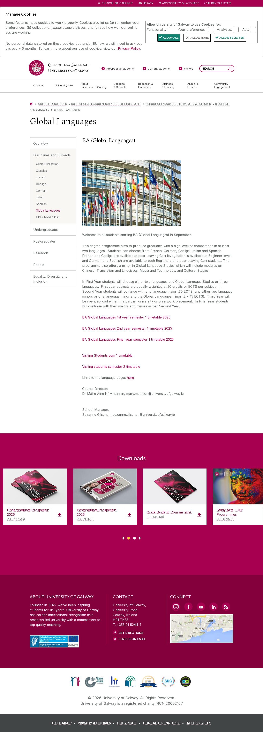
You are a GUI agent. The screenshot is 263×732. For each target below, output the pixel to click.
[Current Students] (156, 69)
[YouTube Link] (201, 607)
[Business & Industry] (171, 85)
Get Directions (131, 633)
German (41, 190)
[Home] (31, 103)
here (130, 378)
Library (148, 3)
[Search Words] (216, 68)
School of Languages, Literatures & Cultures (178, 103)
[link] (75, 681)
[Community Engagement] (222, 85)
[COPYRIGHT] (129, 723)
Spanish (41, 204)
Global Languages (48, 210)
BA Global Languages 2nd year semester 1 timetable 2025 (127, 328)
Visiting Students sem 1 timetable (107, 355)
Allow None (199, 37)
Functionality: (157, 29)
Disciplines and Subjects (52, 155)
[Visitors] (186, 69)
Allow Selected (231, 37)
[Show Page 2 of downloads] (134, 537)
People (38, 265)
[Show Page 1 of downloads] (128, 537)
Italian (40, 197)
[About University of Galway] (93, 85)
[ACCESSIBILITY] (199, 723)
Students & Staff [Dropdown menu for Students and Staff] (218, 3)
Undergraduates (46, 230)
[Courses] (41, 85)
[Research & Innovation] (146, 85)
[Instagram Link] (176, 607)
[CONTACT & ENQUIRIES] (164, 723)
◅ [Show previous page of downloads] (123, 538)
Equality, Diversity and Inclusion (50, 278)
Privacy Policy (129, 48)
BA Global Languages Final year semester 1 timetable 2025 (128, 339)
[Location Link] (201, 641)
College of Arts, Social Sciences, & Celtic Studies (106, 103)
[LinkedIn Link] (213, 607)
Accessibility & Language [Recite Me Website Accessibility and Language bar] (179, 3)
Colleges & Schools (52, 103)
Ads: (245, 29)
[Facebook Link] (188, 607)
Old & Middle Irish (48, 217)
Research (40, 253)
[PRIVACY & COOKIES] (97, 723)
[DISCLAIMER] (64, 723)
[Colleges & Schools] (122, 85)
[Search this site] (229, 69)
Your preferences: (192, 29)
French (40, 177)
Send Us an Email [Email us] (132, 639)
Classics (41, 170)
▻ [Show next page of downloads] (139, 538)
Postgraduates (44, 241)
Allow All (171, 37)
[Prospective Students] (117, 69)
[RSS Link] (226, 607)
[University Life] (64, 85)
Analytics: (224, 29)
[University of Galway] (59, 68)
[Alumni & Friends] (197, 85)
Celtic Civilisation (47, 164)
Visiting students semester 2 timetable (111, 366)
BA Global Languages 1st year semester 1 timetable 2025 (126, 317)
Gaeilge (41, 184)
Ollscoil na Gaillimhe (117, 3)
